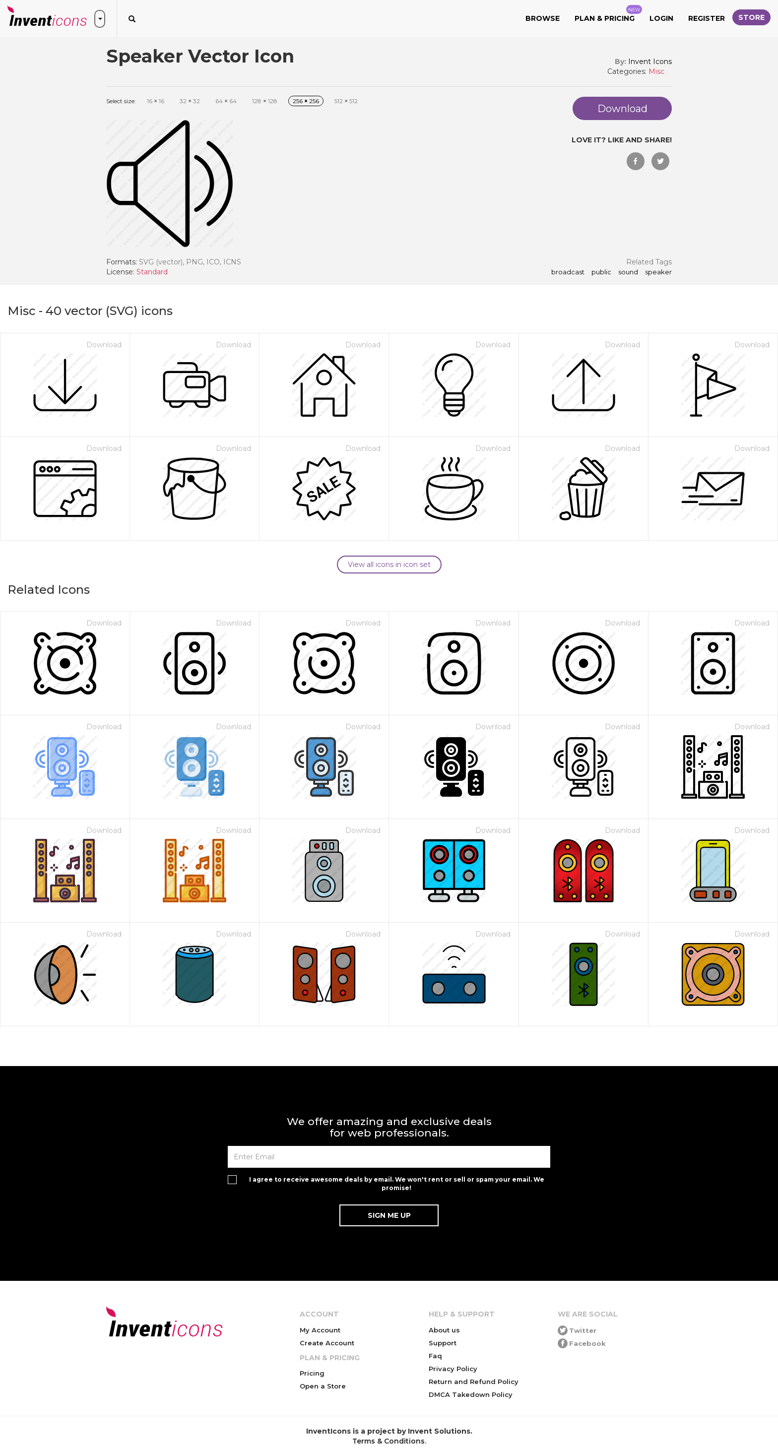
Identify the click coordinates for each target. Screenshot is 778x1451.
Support (442, 1343)
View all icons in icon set (389, 564)
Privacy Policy (453, 1369)
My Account (320, 1330)
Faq (435, 1356)
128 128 (264, 101)
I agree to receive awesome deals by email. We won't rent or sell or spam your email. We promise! (396, 1184)
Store (751, 17)
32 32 (190, 101)
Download (104, 344)
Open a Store (323, 1386)
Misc (656, 71)
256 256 (306, 101)
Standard (152, 271)
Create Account (327, 1343)
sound (628, 272)
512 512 (346, 101)
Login (661, 18)
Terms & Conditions (388, 1441)
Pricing (312, 1373)
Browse (542, 18)
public (601, 272)
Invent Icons (650, 61)
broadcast (567, 272)
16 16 (155, 101)
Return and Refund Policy (474, 1382)
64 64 (226, 101)
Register (706, 18)
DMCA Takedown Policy (471, 1394)
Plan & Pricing (608, 14)
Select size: (121, 101)
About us (444, 1330)
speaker (658, 272)
